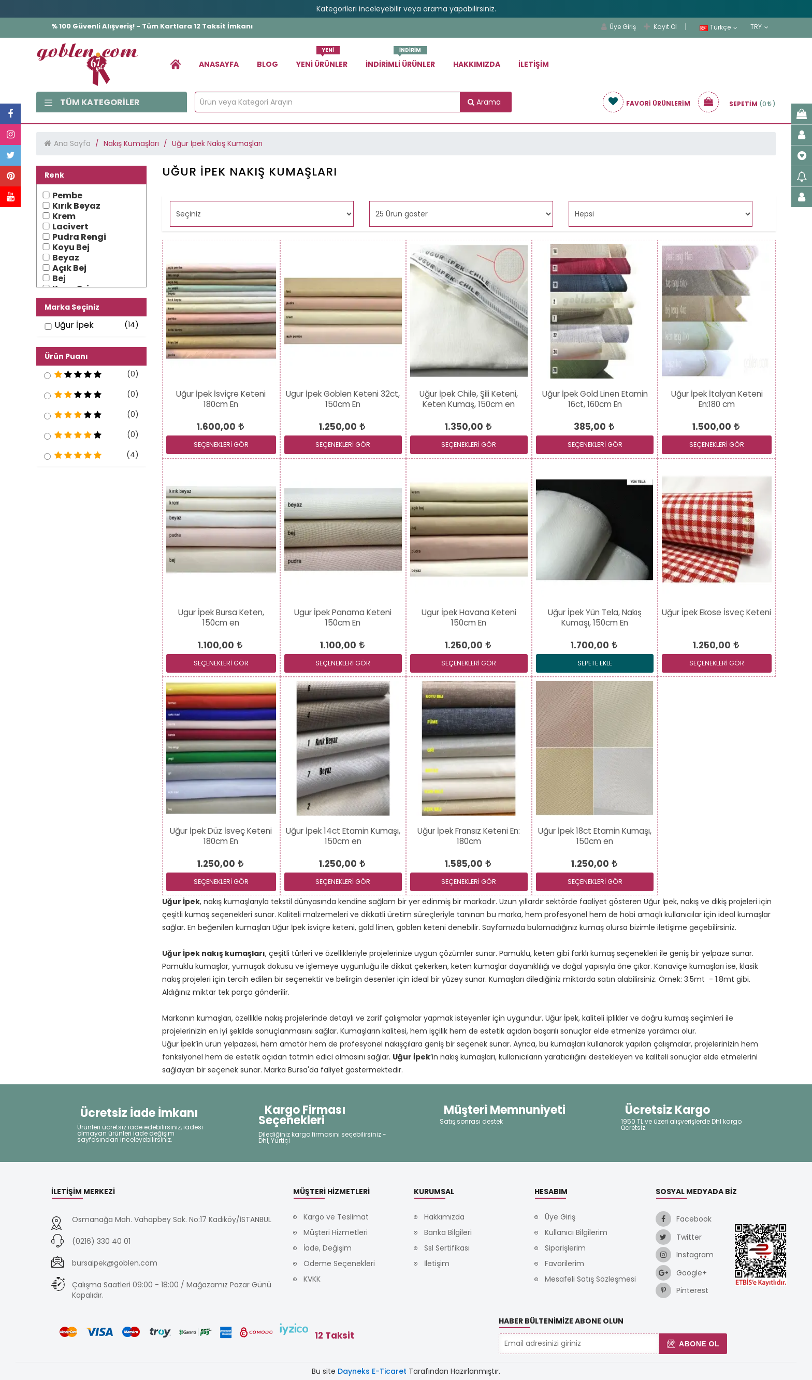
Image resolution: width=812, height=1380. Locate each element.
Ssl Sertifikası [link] (447, 1248)
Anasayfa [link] (219, 64)
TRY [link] (759, 27)
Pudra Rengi (79, 237)
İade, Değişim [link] (327, 1248)
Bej (59, 278)
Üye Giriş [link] (618, 26)
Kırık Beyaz (76, 206)
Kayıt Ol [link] (660, 26)
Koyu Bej (71, 247)
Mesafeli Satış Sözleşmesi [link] (590, 1279)
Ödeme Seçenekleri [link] (339, 1263)
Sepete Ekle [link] (594, 663)
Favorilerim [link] (564, 1263)
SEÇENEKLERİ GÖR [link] (221, 444)
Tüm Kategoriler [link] (92, 102)
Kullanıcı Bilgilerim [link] (576, 1232)
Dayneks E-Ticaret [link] (372, 1371)
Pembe (67, 196)
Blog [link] (267, 64)
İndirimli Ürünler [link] (400, 60)
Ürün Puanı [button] (66, 356)
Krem (64, 216)
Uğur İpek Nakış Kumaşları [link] (217, 143)
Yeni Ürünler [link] (321, 60)
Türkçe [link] (718, 27)
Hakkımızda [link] (476, 64)
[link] (176, 64)
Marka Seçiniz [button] (72, 307)
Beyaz (65, 258)
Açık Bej (69, 268)
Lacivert (70, 227)
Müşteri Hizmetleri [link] (335, 1232)
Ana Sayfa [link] (72, 143)
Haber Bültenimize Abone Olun (561, 1321)
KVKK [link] (312, 1279)
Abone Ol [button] (693, 1344)
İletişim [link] (533, 64)
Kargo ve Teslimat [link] (336, 1217)
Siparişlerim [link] (565, 1248)
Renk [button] (54, 175)
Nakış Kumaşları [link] (131, 143)
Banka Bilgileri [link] (448, 1232)
